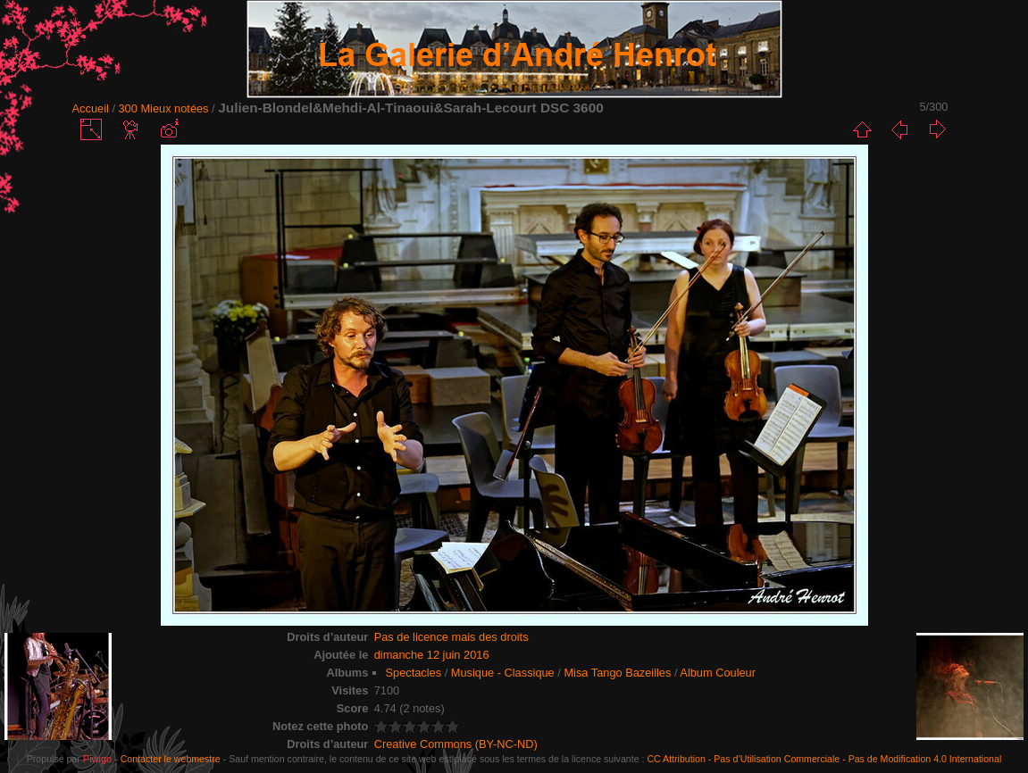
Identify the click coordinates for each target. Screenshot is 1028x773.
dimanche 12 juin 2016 (431, 654)
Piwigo (97, 758)
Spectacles (414, 672)
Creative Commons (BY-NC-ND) (456, 744)
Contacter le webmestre (171, 758)
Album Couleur (718, 672)
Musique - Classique (503, 672)
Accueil (90, 108)
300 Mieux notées (164, 108)
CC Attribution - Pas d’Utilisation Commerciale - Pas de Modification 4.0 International (824, 758)
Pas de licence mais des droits (451, 637)
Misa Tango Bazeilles (617, 672)
